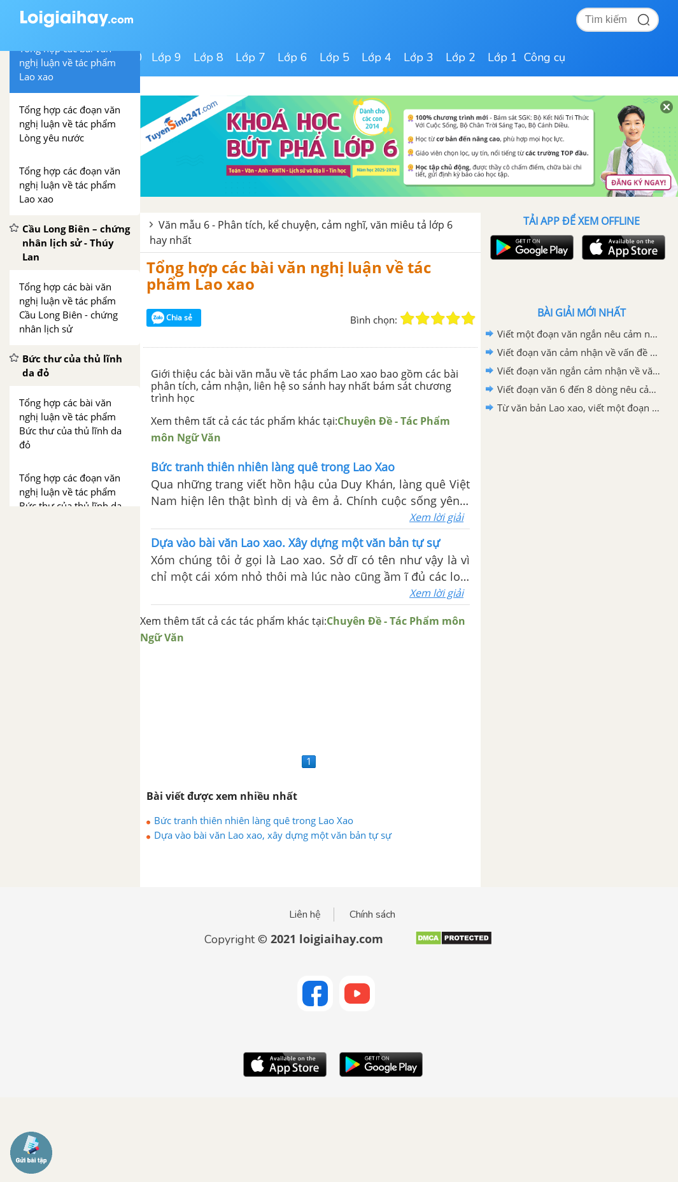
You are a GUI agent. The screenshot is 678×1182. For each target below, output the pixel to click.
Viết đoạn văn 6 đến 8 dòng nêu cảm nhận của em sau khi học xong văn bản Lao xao (579, 389)
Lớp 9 (166, 57)
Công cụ (544, 57)
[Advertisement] (310, 697)
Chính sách (372, 915)
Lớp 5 (335, 57)
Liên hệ (305, 915)
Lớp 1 (503, 57)
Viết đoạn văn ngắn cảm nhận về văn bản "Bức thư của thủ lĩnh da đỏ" (579, 370)
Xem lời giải (436, 517)
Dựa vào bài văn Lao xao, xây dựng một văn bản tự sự (273, 835)
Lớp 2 (461, 57)
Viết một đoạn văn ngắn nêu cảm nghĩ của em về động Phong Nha (579, 333)
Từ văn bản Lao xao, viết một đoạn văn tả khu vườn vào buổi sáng (579, 407)
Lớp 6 (292, 57)
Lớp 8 (208, 57)
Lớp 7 (250, 57)
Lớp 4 (377, 57)
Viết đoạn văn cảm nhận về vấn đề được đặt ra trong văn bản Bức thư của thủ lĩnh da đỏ (579, 352)
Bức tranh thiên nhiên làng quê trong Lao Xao (253, 820)
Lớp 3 (419, 57)
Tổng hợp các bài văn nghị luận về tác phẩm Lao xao (288, 275)
